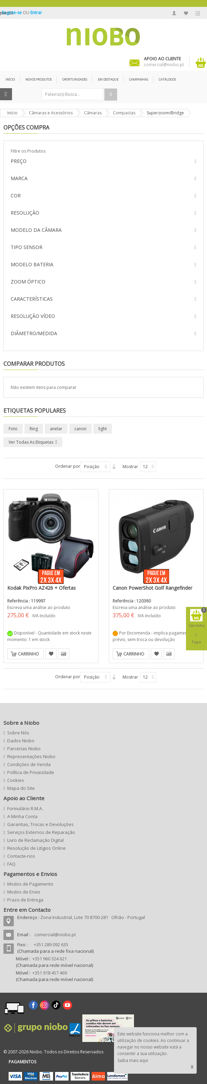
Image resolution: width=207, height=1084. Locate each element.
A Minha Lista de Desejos (186, 13)
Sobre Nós (18, 733)
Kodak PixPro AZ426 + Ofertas (41, 588)
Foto (13, 429)
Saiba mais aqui (132, 1060)
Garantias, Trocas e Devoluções (40, 824)
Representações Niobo (31, 756)
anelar (56, 429)
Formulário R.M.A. (25, 808)
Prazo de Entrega (25, 900)
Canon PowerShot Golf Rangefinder (152, 588)
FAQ (11, 864)
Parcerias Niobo (24, 748)
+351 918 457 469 (49, 973)
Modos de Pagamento (30, 884)
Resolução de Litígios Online (36, 848)
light (103, 429)
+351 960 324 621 (49, 959)
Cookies (15, 780)
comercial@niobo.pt (55, 934)
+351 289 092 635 (51, 944)
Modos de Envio (23, 892)
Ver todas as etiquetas (31, 442)
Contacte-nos (21, 856)
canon (80, 429)
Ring (34, 429)
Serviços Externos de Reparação (41, 832)
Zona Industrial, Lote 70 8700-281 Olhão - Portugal (92, 917)
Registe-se (12, 13)
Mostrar (130, 466)
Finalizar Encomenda (198, 13)
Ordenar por (67, 466)
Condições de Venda (29, 764)
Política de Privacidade (30, 772)
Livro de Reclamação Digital (35, 840)
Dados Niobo (20, 740)
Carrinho (28, 654)
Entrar (36, 13)
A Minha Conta (174, 13)
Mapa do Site (21, 788)
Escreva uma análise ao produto (38, 607)
